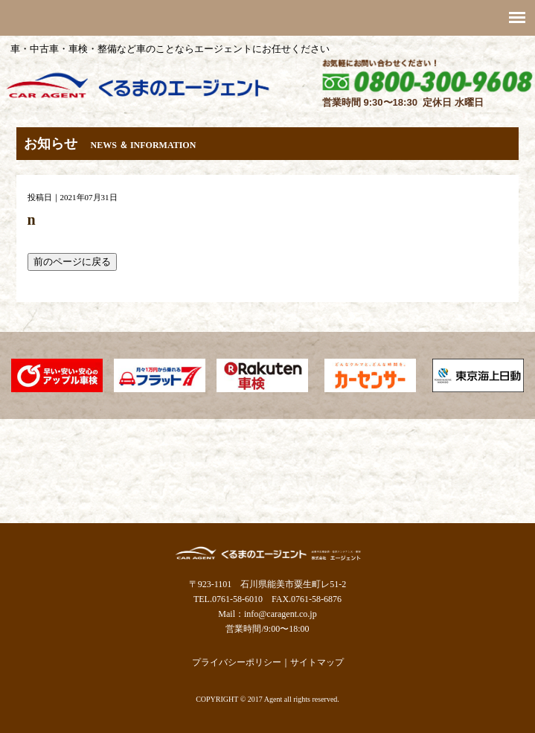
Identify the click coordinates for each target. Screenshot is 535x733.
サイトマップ (317, 662)
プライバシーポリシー (236, 662)
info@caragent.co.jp (280, 614)
